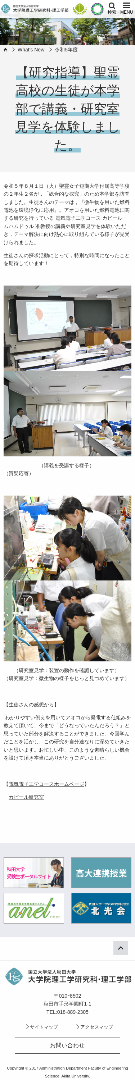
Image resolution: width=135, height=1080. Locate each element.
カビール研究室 (26, 797)
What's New (31, 50)
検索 (112, 12)
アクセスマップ (96, 1027)
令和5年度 (66, 50)
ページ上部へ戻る (125, 946)
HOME (5, 49)
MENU (126, 12)
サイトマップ (44, 1027)
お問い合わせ (67, 1045)
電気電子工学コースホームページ (46, 784)
